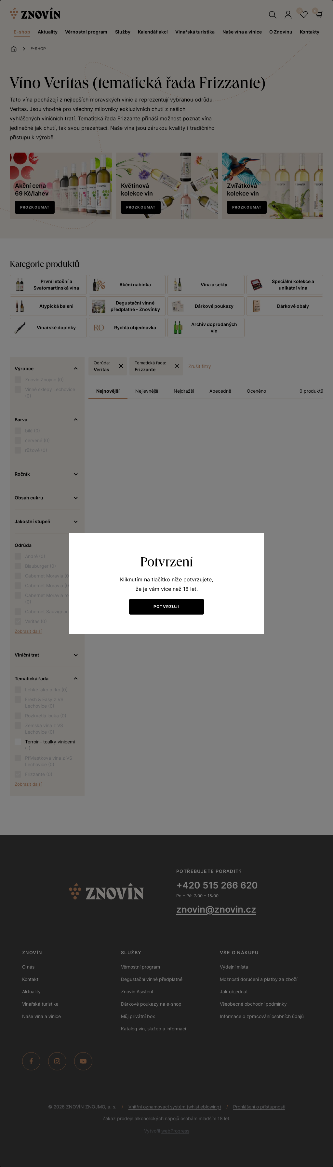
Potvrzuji (166, 606)
